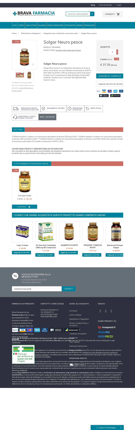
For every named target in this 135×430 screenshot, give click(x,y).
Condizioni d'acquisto (78, 334)
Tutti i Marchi (74, 342)
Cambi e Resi (74, 329)
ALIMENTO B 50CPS (69, 245)
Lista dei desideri (104, 5)
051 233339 (47, 117)
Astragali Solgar (24, 195)
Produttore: (49, 50)
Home (14, 33)
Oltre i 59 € (79, 364)
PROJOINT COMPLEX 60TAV (93, 246)
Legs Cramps (22, 245)
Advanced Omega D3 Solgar (116, 246)
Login (118, 5)
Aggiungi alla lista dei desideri (110, 84)
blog (93, 5)
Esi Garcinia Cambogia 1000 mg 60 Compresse (46, 246)
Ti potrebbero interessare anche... (31, 164)
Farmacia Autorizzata (78, 346)
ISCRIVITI (69, 289)
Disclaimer (73, 338)
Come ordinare (75, 315)
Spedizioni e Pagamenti (79, 319)
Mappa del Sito (75, 350)
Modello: (47, 47)
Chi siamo (73, 311)
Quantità (105, 47)
